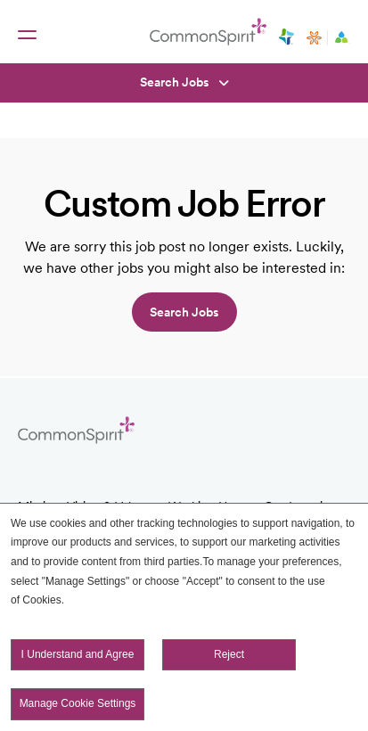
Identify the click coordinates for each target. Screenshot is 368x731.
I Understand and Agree (78, 654)
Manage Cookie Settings (78, 704)
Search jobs (184, 312)
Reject (229, 654)
